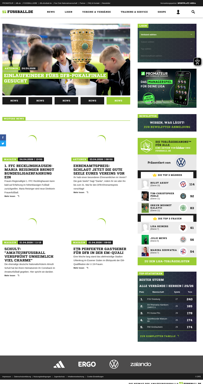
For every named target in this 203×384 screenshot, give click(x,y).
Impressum (6, 377)
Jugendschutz (59, 377)
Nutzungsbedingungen (42, 377)
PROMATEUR (7, 3)
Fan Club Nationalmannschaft (65, 3)
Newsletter (106, 3)
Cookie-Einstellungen (95, 377)
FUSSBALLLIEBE (30, 3)
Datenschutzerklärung (22, 377)
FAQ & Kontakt (94, 3)
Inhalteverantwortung (76, 377)
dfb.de (18, 3)
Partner (82, 3)
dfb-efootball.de (46, 3)
